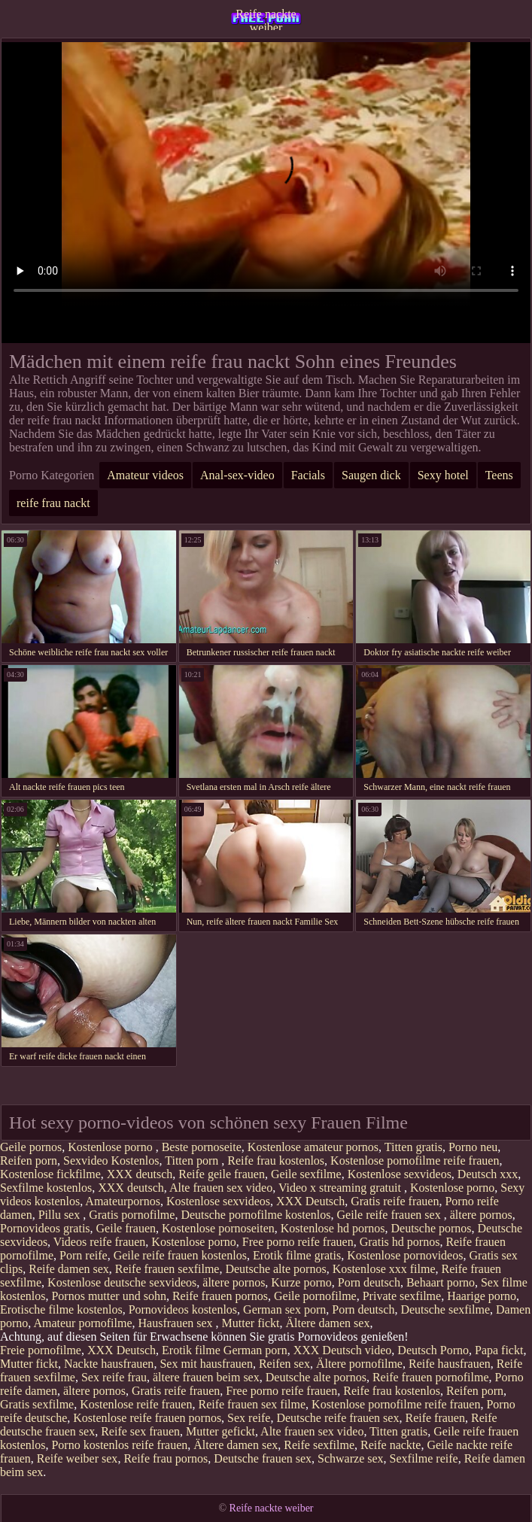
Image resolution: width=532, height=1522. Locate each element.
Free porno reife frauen (298, 1241)
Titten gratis (413, 1147)
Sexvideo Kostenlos (111, 1160)
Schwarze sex (351, 1458)
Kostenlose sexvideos (399, 1174)
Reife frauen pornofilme (430, 1377)
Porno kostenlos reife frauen (119, 1444)
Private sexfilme (402, 1296)
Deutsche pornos (431, 1228)
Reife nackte (390, 1444)
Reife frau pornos (165, 1458)
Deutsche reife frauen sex (337, 1417)
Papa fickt (499, 1350)
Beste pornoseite (202, 1147)
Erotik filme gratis (297, 1255)
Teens (499, 475)
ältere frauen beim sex (206, 1377)
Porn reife (83, 1255)
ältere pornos (481, 1214)
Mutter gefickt (220, 1431)
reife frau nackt (53, 503)
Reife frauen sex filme (252, 1404)
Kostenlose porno (111, 1147)
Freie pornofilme (40, 1350)
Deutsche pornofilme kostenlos (255, 1214)
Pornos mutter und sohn (108, 1296)
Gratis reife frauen (395, 1201)
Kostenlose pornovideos (405, 1255)
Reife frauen (435, 1417)
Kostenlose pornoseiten (218, 1228)
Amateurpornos (122, 1201)
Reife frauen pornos (220, 1296)
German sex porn (284, 1309)
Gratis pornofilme (132, 1214)
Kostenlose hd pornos (333, 1228)
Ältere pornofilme (359, 1363)
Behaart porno (440, 1282)
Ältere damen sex (327, 1323)
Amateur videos (145, 475)
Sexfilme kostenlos (46, 1187)
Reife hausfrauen (450, 1363)
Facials (308, 475)
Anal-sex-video (237, 475)
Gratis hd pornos (400, 1241)
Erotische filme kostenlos (61, 1309)
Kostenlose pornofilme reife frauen (414, 1160)
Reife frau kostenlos (275, 1160)
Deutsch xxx (488, 1174)
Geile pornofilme (315, 1296)
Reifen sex (284, 1363)
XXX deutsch (140, 1174)
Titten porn (193, 1160)
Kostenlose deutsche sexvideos (121, 1282)
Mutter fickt (251, 1323)
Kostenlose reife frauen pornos (147, 1417)
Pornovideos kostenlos (183, 1309)
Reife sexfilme (319, 1444)
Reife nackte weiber (266, 19)
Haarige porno (481, 1296)
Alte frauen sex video (220, 1187)
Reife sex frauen (140, 1431)
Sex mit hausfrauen (206, 1363)
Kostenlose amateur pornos (313, 1147)
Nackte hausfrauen (109, 1363)
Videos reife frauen (99, 1241)
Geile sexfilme (306, 1174)
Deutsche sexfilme (445, 1309)
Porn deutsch (369, 1282)
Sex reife (248, 1417)
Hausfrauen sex (177, 1323)
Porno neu (472, 1147)
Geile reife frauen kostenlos (180, 1255)
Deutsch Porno (433, 1350)
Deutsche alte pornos (275, 1268)
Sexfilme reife (424, 1458)
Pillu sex (61, 1214)
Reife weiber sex (77, 1458)
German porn (255, 1350)
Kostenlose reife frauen (136, 1404)
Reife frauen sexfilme (167, 1268)
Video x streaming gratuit (341, 1187)
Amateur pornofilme (82, 1323)
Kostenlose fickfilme (50, 1174)
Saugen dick (371, 475)
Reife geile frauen (221, 1174)
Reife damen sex (69, 1268)
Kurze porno (301, 1282)
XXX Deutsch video (342, 1350)
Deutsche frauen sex (263, 1458)
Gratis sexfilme (37, 1404)
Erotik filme (191, 1350)
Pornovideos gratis (45, 1228)
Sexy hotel (443, 475)
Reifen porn (28, 1160)
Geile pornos (31, 1147)
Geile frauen (126, 1228)
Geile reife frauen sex (390, 1214)
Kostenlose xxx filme (384, 1268)
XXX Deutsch (310, 1201)
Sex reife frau (114, 1377)
